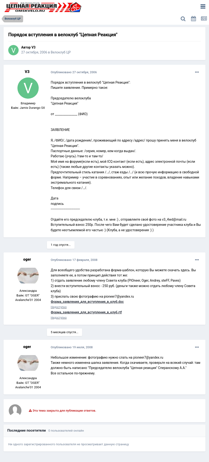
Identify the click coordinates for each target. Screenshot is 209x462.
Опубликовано (74, 72)
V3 (33, 47)
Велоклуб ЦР (61, 52)
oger (27, 259)
